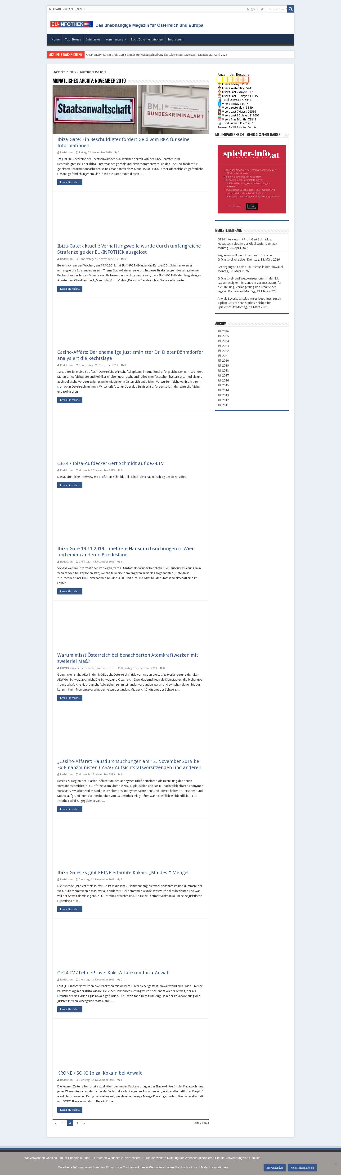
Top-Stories (73, 39)
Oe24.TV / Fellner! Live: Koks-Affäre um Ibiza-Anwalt (113, 972)
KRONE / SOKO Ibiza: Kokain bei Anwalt (99, 1073)
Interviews (93, 39)
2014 (223, 390)
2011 (223, 405)
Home (56, 39)
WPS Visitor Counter (245, 127)
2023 (223, 346)
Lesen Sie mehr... (70, 182)
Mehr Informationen (302, 1167)
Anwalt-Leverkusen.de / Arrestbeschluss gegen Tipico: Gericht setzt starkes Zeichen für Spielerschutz (249, 303)
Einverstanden (274, 1167)
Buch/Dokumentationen (147, 39)
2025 (223, 336)
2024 (223, 341)
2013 (223, 395)
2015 (223, 385)
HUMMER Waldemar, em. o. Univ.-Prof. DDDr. (87, 668)
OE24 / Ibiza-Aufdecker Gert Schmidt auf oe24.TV (110, 463)
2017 (223, 375)
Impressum (176, 39)
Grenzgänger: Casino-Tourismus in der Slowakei (250, 267)
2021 (223, 356)
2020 (223, 360)
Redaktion (66, 152)
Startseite (59, 72)
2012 (223, 400)
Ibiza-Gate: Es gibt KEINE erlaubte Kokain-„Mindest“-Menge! (122, 872)
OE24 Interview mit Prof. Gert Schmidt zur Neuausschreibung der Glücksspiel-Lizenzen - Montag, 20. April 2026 (156, 54)
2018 (223, 370)
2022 (223, 351)
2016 (223, 380)
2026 (223, 331)
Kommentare (114, 39)
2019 (72, 72)
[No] (335, 1163)
